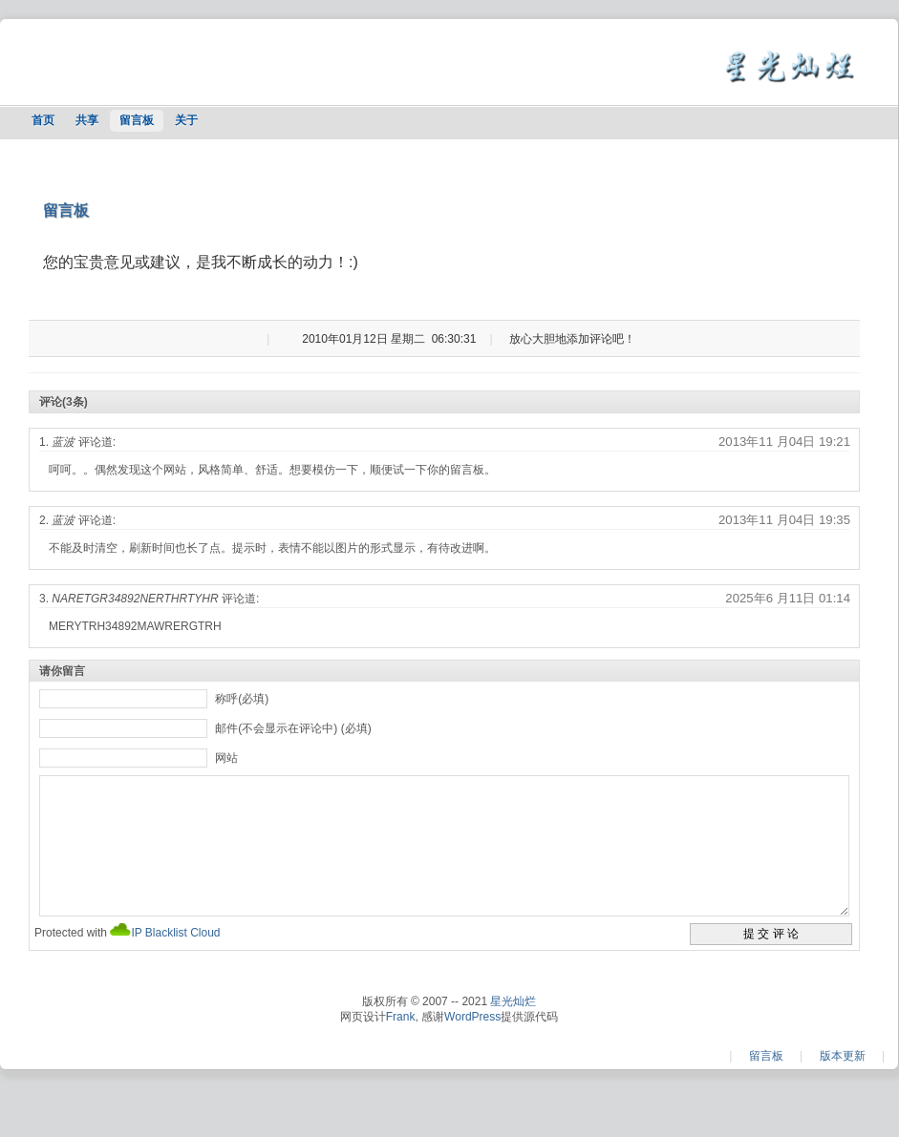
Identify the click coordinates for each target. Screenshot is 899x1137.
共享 (86, 120)
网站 (226, 758)
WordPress (472, 1045)
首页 (43, 120)
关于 (186, 120)
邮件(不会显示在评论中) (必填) (293, 728)
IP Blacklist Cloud (175, 961)
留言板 (136, 120)
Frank (401, 1045)
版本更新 (843, 1084)
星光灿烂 (513, 1030)
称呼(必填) (241, 698)
